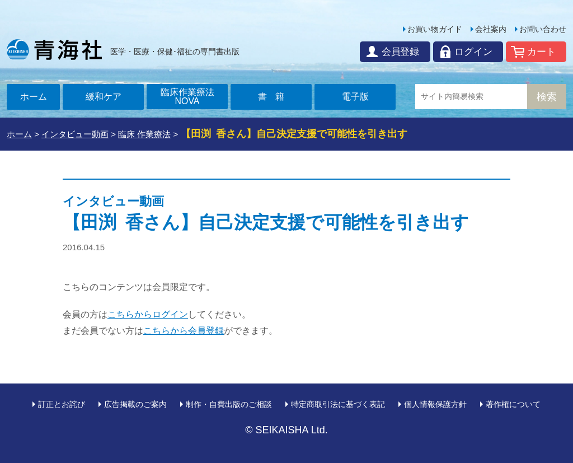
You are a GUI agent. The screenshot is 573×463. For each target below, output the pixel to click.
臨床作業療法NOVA (187, 96)
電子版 (355, 96)
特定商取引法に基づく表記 (338, 404)
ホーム (33, 96)
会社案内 (490, 29)
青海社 (54, 49)
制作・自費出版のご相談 (229, 404)
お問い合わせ (542, 29)
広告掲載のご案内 (135, 404)
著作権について (513, 404)
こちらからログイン (147, 314)
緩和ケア (103, 96)
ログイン (471, 51)
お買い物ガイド (434, 29)
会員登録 (397, 51)
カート (541, 51)
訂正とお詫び (61, 404)
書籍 (276, 96)
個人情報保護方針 (435, 404)
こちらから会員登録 (183, 330)
